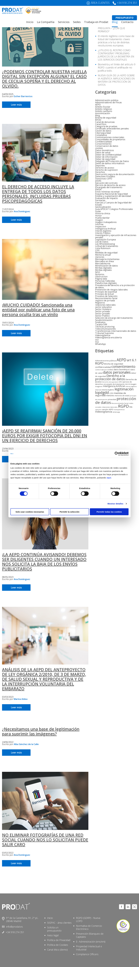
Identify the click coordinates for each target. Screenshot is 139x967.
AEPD (98, 104)
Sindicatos (100, 322)
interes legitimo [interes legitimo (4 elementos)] (131, 386)
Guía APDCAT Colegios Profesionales (114, 209)
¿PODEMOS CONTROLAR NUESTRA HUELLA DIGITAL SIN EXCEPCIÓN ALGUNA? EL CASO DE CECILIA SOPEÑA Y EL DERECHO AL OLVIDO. (44, 79)
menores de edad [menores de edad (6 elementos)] (122, 395)
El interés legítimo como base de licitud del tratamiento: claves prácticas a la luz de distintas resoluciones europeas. (116, 40)
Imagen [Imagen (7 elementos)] (133, 384)
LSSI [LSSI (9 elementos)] (111, 393)
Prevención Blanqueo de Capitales (89, 935)
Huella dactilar (102, 217)
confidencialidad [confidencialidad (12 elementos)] (103, 367)
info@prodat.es (14, 926)
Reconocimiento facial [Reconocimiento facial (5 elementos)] (119, 403)
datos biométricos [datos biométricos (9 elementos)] (122, 369)
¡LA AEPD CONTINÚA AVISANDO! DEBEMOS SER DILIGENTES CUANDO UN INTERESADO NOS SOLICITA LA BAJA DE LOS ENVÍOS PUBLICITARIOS (44, 562)
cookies (99, 148)
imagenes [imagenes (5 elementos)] (98, 386)
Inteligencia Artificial (105, 228)
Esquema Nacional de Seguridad (111, 193)
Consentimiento (103, 143)
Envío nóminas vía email (107, 191)
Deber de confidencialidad (108, 154)
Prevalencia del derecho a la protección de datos (115, 286)
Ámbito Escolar (102, 106)
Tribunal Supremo (104, 333)
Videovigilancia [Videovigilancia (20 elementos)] (103, 411)
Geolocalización (103, 206)
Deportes (100, 165)
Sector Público (102, 315)
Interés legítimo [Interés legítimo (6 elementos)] (108, 390)
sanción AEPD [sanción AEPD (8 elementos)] (107, 409)
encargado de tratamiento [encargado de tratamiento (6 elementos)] (114, 384)
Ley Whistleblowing (105, 243)
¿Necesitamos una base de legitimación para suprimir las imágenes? (40, 731)
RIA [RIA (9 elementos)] (130, 407)
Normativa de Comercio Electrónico (89, 927)
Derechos (100, 172)
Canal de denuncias (105, 122)
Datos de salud (102, 152)
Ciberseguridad (103, 132)
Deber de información (106, 156)
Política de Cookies (57, 944)
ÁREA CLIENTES (100, 3)
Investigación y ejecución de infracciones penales (115, 236)
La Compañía (45, 22)
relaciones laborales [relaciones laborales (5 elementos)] (110, 407)
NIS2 (97, 272)
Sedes (77, 22)
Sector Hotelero (103, 309)
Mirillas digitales (103, 267)
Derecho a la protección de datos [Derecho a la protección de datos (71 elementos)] (110, 377)
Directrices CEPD (103, 178)
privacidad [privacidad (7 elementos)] (112, 399)
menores (99, 256)
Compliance (101, 135)
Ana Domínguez (22, 211)
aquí (109, 477)
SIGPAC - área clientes (59, 922)
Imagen (99, 219)
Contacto (127, 22)
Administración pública (106, 100)
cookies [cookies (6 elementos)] (110, 369)
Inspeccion (100, 226)
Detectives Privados (105, 176)
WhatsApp (100, 344)
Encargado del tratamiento (108, 187)
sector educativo (103, 307)
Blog (115, 22)
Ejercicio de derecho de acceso (110, 185)
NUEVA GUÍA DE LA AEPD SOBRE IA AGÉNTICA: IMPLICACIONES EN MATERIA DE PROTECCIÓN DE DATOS (116, 80)
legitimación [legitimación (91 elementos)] (124, 389)
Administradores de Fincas (108, 102)
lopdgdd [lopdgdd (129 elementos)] (102, 392)
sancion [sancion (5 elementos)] (98, 409)
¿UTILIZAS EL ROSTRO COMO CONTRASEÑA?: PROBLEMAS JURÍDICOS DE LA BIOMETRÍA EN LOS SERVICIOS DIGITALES (116, 55)
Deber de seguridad (105, 159)
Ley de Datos (101, 241)
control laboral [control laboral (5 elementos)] (101, 370)
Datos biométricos (104, 150)
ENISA (98, 189)
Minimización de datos (106, 265)
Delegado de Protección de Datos (112, 161)
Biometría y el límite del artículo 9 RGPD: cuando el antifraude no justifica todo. (116, 67)
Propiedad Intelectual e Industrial (89, 948)
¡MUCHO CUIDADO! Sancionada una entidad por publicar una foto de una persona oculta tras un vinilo (38, 309)
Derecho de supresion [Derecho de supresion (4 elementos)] (110, 382)
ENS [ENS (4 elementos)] (126, 384)
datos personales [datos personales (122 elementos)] (117, 372)
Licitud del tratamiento (106, 246)
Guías (98, 211)
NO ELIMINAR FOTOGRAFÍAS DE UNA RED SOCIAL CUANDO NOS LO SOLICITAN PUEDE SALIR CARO (45, 839)
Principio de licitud (104, 293)
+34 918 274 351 (127, 3)
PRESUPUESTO (124, 17)
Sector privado (102, 311)
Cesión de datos (103, 130)
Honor (98, 215)
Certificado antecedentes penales (112, 128)
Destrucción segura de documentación (114, 174)
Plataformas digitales (106, 283)
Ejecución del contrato (106, 182)
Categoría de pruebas (106, 126)
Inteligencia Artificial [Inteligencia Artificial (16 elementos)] (114, 386)
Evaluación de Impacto (106, 198)
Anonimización (102, 113)
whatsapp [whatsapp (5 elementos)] (116, 412)
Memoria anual (103, 254)
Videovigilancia (102, 335)
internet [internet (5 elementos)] (98, 390)
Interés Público (102, 233)
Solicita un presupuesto (54, 929)
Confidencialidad (103, 141)
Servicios (64, 22)
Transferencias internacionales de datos (115, 330)
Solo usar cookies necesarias (29, 512)
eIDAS (98, 180)
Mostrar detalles (115, 503)
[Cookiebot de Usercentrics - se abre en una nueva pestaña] (117, 454)
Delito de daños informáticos (109, 163)
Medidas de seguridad (106, 252)
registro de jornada (105, 300)
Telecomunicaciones (105, 328)
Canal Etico (100, 124)
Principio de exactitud (106, 291)
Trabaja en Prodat (96, 22)
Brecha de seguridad (105, 117)
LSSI (97, 250)
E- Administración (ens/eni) (90, 941)
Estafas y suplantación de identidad (113, 196)
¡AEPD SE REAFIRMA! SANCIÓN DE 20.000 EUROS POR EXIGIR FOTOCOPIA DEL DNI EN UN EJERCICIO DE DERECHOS (44, 435)
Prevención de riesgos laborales (111, 289)
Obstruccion (101, 276)
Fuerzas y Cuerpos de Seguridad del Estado (113, 203)
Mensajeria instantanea (107, 259)
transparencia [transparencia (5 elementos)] (119, 409)
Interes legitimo (103, 230)
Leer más (16, 104)
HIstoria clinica (102, 213)
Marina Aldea (20, 699)
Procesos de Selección (106, 296)
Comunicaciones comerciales (109, 137)
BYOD (98, 119)
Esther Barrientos (23, 96)
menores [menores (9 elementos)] (110, 395)
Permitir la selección (69, 512)
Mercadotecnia (102, 263)
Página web (101, 278)
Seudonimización (103, 320)
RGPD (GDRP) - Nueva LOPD (88, 919)
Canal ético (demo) (57, 949)
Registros (100, 302)
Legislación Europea (105, 239)
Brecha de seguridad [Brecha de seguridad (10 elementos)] (113, 363)
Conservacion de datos (106, 145)
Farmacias (100, 200)
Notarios (99, 274)
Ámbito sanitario (103, 111)
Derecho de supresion (106, 169)
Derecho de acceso (104, 167)
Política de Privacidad (58, 940)
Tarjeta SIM (101, 324)
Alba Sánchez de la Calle (26, 744)
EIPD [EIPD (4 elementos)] (120, 382)
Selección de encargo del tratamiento (114, 317)
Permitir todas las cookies (109, 512)
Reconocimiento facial (106, 298)
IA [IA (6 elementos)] (129, 384)
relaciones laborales (105, 304)
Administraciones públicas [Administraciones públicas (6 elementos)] (105, 361)
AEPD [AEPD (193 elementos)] (121, 359)
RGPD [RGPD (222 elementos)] (123, 406)
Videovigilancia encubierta (108, 337)
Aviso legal (53, 935)
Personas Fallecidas (105, 280)
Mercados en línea (104, 261)
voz (97, 339)
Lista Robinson (102, 248)
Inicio (29, 22)
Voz (97, 341)
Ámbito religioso (103, 108)
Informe (99, 224)
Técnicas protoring (105, 326)
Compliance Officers (87, 954)
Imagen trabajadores (106, 222)
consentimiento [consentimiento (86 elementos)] (123, 366)
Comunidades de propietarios (110, 139)
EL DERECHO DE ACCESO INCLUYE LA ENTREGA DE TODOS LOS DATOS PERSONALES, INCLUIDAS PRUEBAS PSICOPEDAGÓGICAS (38, 194)
